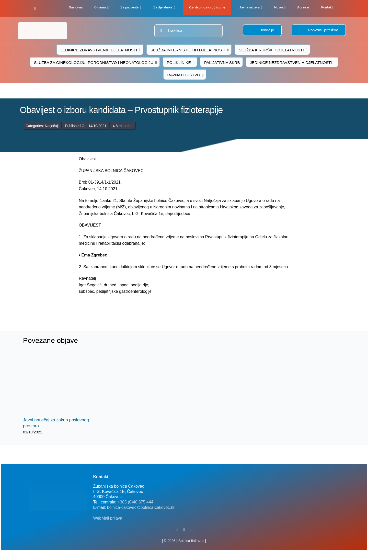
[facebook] (35, 8)
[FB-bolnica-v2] (269, 474)
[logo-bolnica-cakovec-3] (115, 307)
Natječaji (52, 126)
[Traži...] (160, 30)
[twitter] (184, 529)
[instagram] (190, 529)
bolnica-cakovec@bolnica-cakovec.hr (141, 507)
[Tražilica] (188, 30)
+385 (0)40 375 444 (135, 502)
